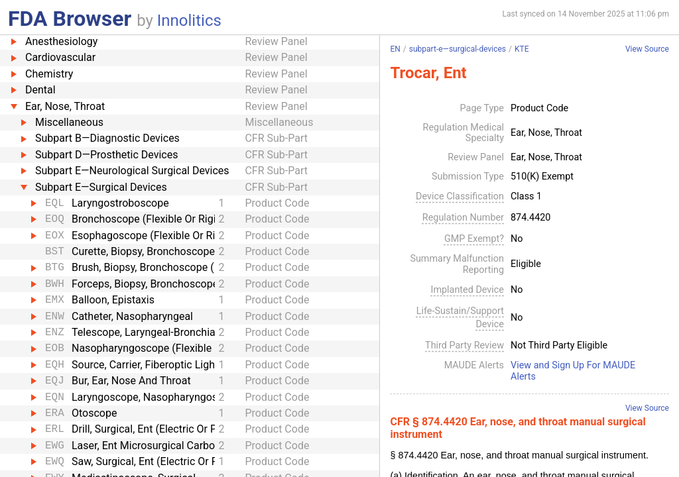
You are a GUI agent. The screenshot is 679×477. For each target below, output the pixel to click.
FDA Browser (69, 18)
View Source (647, 49)
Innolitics (189, 20)
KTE (522, 49)
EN (395, 49)
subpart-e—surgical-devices (457, 49)
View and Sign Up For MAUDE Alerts (573, 371)
